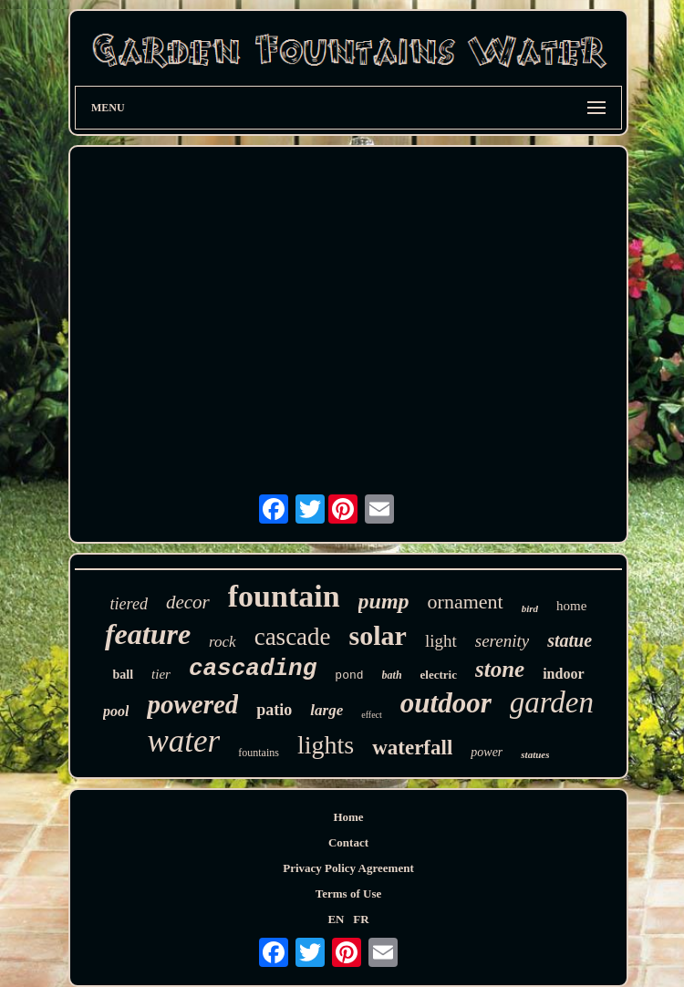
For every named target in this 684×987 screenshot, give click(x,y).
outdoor (446, 703)
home (571, 605)
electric (438, 674)
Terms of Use (348, 893)
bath (392, 675)
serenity (502, 640)
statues (535, 754)
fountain (284, 596)
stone (499, 669)
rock (222, 641)
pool (116, 711)
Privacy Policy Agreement (348, 868)
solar (378, 635)
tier (161, 674)
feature (148, 634)
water (184, 741)
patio (274, 710)
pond (349, 675)
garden (552, 702)
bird (530, 608)
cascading (252, 668)
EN (335, 919)
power (487, 752)
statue (569, 640)
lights (325, 745)
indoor (563, 673)
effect (371, 715)
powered (192, 704)
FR (360, 919)
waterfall (412, 747)
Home (348, 817)
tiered (129, 604)
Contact (348, 842)
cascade (292, 636)
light (441, 640)
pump (383, 601)
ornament (465, 601)
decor (188, 602)
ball (122, 674)
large (326, 710)
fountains (258, 752)
